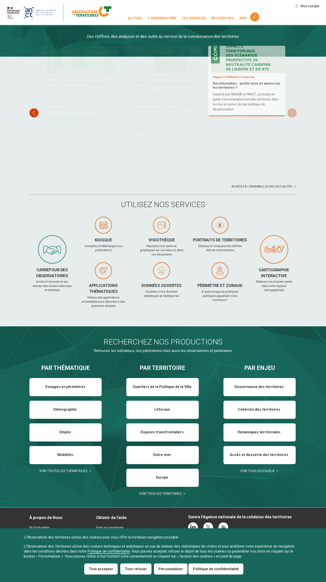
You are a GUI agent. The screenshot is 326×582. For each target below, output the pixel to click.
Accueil (135, 18)
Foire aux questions (110, 527)
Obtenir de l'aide (111, 517)
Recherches (222, 18)
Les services (194, 18)
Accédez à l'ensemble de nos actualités (261, 186)
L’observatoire (162, 18)
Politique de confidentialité (108, 551)
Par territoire (162, 367)
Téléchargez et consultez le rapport (74, 121)
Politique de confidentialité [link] (216, 569)
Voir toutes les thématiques (63, 471)
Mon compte (310, 6)
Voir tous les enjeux (257, 471)
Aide (243, 18)
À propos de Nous (45, 517)
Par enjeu (259, 367)
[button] (292, 112)
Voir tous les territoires (160, 493)
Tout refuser (136, 569)
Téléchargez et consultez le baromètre (161, 144)
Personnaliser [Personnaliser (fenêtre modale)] (170, 569)
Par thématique (65, 367)
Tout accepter (101, 569)
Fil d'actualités (39, 527)
